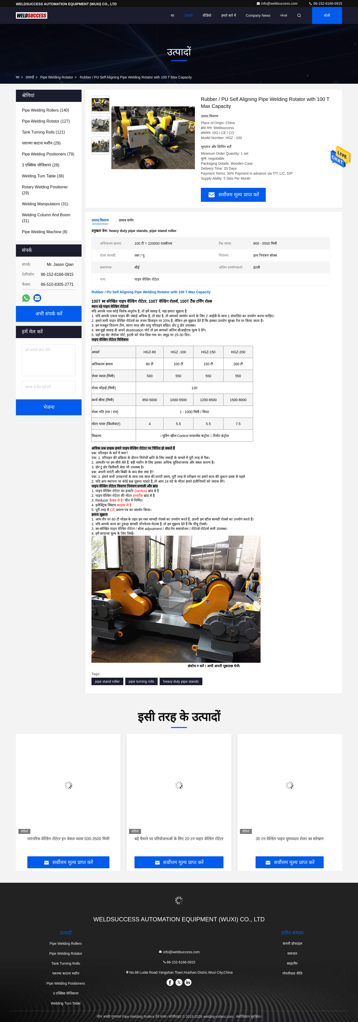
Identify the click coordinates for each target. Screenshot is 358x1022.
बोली (327, 15)
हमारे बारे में (228, 15)
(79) (48, 154)
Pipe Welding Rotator (56, 77)
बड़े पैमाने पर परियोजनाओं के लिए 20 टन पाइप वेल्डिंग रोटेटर (179, 839)
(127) (46, 121)
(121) (43, 132)
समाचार (292, 953)
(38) (43, 176)
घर (172, 15)
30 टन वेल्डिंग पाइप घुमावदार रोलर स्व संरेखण (290, 839)
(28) (40, 165)
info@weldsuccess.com (277, 3)
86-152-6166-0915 (325, 3)
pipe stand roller (107, 681)
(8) (44, 232)
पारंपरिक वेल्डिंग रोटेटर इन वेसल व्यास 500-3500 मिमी (68, 839)
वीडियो (207, 15)
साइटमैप (292, 963)
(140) (45, 110)
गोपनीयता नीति (292, 973)
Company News (258, 15)
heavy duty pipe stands (181, 681)
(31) (45, 204)
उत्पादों (188, 15)
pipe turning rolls (141, 681)
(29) (41, 143)
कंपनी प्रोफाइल (292, 944)
